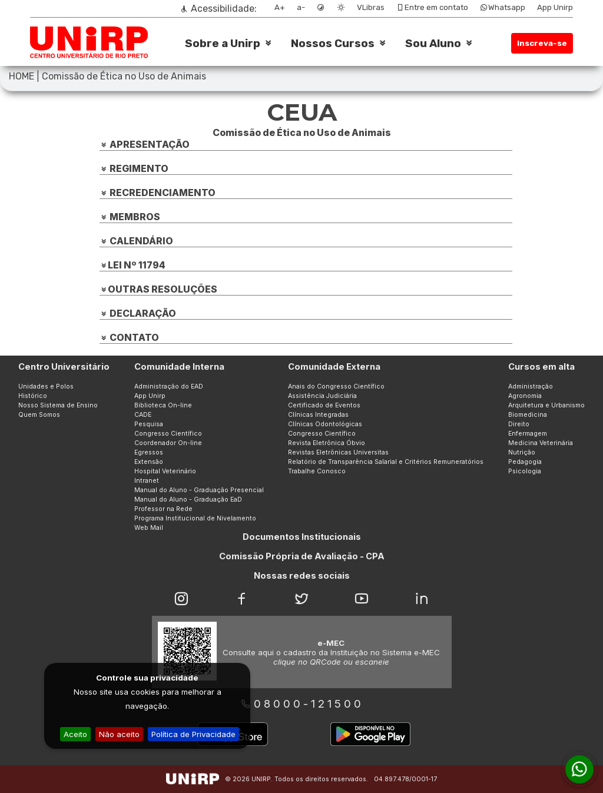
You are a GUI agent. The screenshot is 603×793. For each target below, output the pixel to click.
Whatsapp (502, 7)
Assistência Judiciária (322, 396)
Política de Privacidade (193, 734)
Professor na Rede (163, 509)
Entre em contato (432, 7)
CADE (142, 415)
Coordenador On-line (168, 443)
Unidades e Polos (46, 386)
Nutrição (521, 452)
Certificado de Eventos (324, 405)
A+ (279, 7)
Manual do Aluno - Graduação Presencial (199, 490)
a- (301, 7)
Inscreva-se (542, 43)
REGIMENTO (134, 168)
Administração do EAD (168, 386)
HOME (21, 76)
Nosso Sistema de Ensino (58, 405)
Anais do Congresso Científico (336, 386)
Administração (530, 386)
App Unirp (555, 7)
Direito (518, 424)
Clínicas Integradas (318, 415)
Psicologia (524, 471)
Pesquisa (148, 424)
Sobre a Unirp (222, 43)
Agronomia (525, 396)
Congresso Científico (168, 433)
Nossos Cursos (333, 43)
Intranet (146, 481)
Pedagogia (525, 462)
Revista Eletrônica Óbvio (326, 443)
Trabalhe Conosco (317, 471)
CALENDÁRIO (136, 241)
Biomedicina (527, 415)
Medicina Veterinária (540, 443)
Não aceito (119, 734)
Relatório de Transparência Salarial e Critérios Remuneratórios (385, 462)
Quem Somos (39, 415)
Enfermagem (527, 433)
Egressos (148, 452)
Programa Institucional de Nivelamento (195, 518)
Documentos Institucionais (302, 537)
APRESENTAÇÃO (145, 144)
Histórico (32, 396)
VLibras (371, 7)
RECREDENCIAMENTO (158, 192)
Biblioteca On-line (163, 405)
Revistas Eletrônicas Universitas (338, 452)
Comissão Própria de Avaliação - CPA (302, 556)
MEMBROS (130, 217)
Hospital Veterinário (165, 471)
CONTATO (129, 337)
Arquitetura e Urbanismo (546, 405)
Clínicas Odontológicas (325, 424)
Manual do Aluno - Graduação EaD (188, 499)
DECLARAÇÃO (138, 313)
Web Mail (148, 528)
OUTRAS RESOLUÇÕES (158, 289)
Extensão (148, 462)
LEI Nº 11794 (132, 265)
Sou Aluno (433, 43)
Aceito (75, 734)
